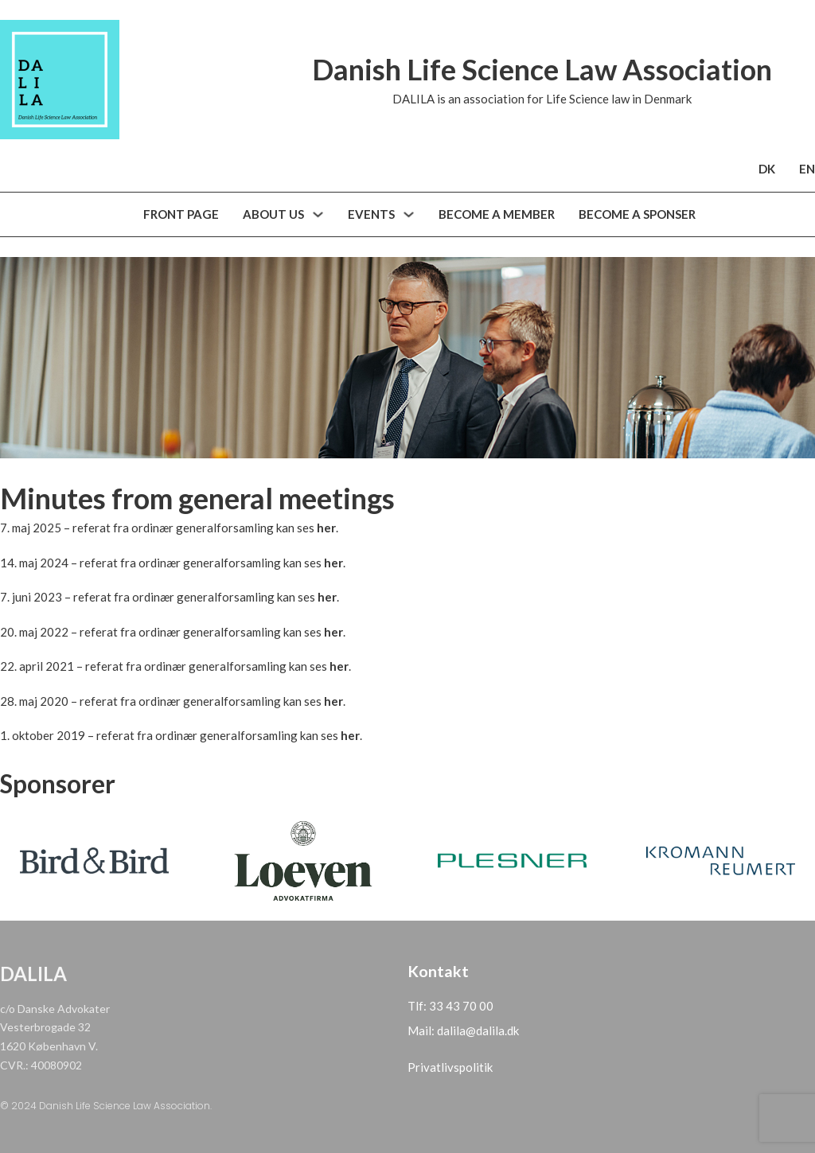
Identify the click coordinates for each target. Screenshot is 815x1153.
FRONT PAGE (181, 214)
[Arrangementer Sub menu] (409, 214)
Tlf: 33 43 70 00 (450, 1006)
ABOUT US (273, 214)
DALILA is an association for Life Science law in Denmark (542, 99)
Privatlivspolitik (450, 1067)
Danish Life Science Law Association (542, 69)
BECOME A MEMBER (497, 214)
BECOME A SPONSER (637, 214)
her (326, 527)
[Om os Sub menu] (318, 214)
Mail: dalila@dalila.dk (463, 1030)
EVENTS (371, 214)
